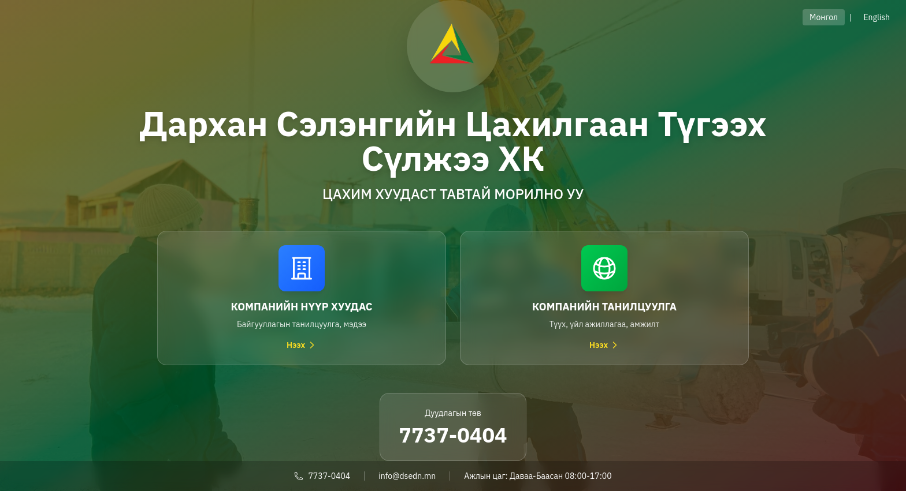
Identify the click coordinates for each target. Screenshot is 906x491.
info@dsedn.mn (407, 476)
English (876, 17)
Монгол (824, 17)
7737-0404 (453, 434)
